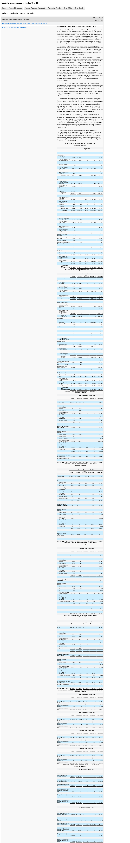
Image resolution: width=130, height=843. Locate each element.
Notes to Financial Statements (35, 8)
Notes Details (79, 8)
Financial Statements (15, 8)
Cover (4, 8)
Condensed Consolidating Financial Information (14, 27)
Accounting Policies (54, 8)
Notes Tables (68, 8)
